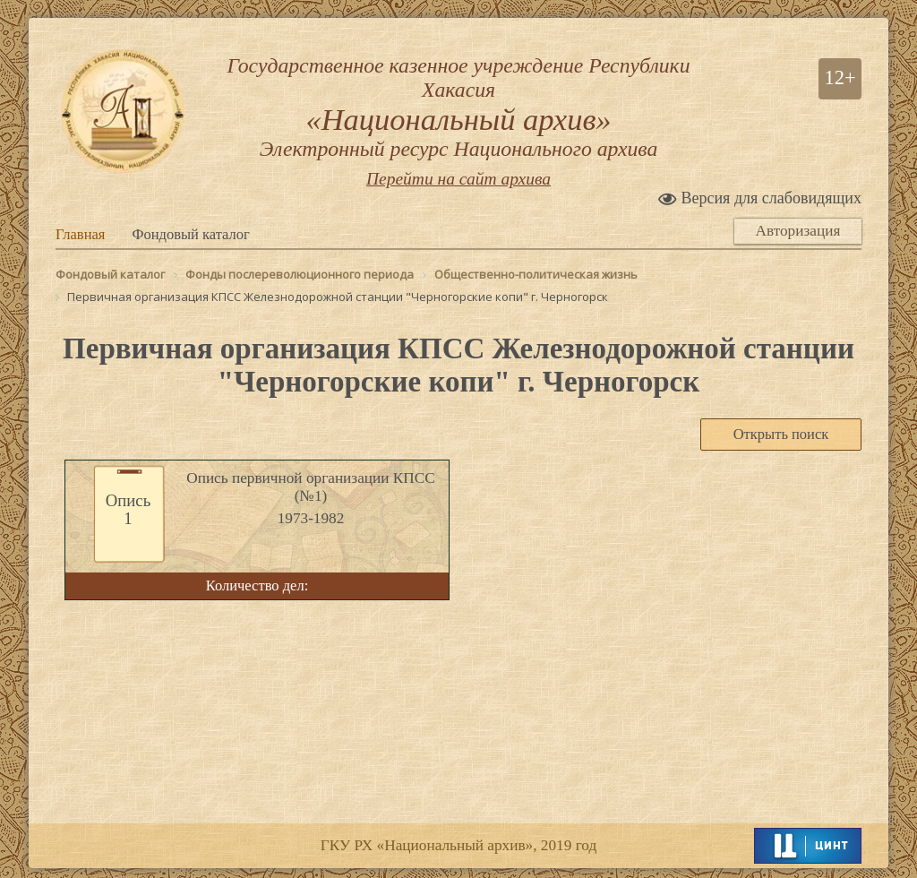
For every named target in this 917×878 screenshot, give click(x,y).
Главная (80, 235)
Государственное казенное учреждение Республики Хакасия (458, 107)
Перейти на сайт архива (458, 179)
